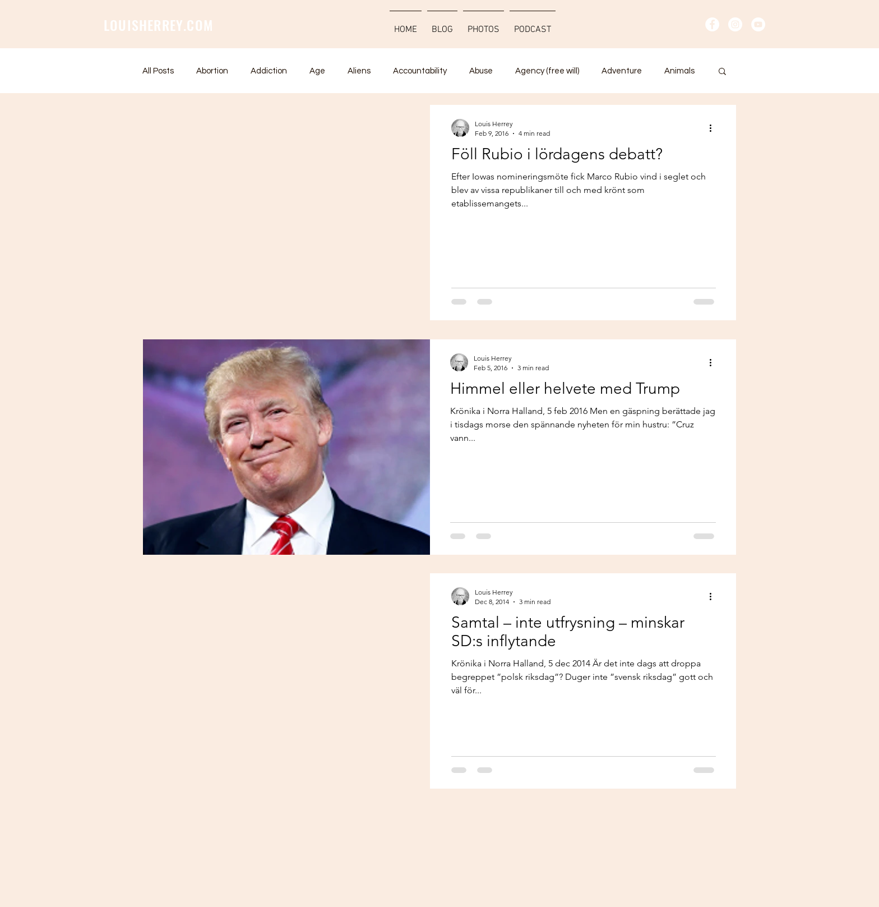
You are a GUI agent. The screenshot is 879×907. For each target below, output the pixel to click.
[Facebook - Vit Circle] (712, 24)
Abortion (212, 71)
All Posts (158, 71)
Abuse (481, 71)
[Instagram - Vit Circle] (735, 24)
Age (317, 71)
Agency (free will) (547, 71)
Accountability (420, 71)
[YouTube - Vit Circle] (758, 24)
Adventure (622, 71)
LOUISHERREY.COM (158, 25)
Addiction (269, 71)
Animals (679, 71)
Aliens (359, 71)
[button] (722, 72)
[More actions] (714, 128)
